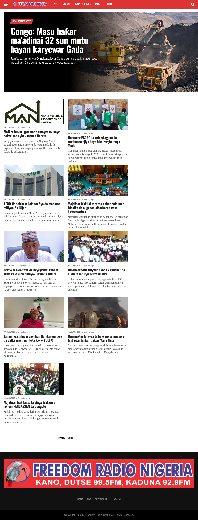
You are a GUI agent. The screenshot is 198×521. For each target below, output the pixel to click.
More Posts (66, 438)
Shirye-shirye (82, 4)
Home (80, 500)
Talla (98, 4)
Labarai (65, 4)
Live (55, 4)
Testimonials (101, 500)
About (108, 4)
